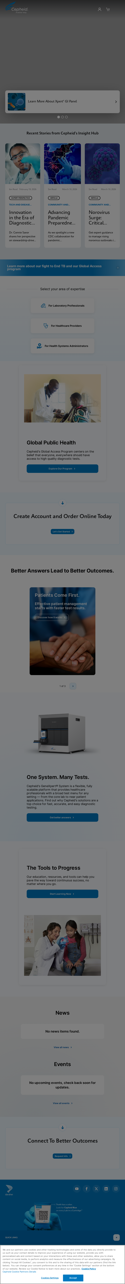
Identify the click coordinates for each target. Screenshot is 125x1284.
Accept (73, 1278)
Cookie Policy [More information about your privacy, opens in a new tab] (89, 1268)
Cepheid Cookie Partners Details (19, 1271)
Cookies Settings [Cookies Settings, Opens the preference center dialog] (50, 1278)
